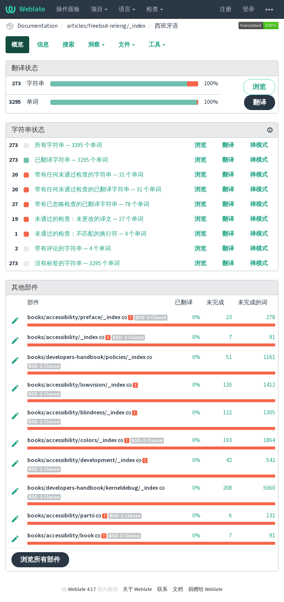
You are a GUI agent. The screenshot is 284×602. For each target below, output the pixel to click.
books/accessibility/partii (61, 516)
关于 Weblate (137, 589)
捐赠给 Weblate (205, 589)
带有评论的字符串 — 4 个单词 (73, 248)
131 (270, 516)
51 (229, 357)
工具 (157, 45)
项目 (99, 9)
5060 (269, 488)
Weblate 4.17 (82, 589)
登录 (248, 9)
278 (270, 317)
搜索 (68, 45)
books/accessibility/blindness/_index (76, 412)
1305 (269, 412)
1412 (269, 385)
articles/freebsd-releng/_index (106, 26)
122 (227, 412)
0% (196, 317)
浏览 (259, 87)
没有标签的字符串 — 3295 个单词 (77, 263)
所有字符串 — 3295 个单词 (68, 145)
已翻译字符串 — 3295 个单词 (71, 160)
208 (227, 488)
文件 (126, 45)
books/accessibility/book (60, 535)
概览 (17, 45)
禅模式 (259, 145)
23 (229, 317)
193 (227, 440)
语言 (127, 9)
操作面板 (68, 9)
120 (227, 385)
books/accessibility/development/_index (81, 460)
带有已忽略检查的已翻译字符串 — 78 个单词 (92, 204)
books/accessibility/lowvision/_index (76, 385)
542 (270, 460)
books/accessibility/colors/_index (72, 440)
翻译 (259, 102)
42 (229, 460)
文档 (178, 589)
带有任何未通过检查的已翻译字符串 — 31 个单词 (98, 189)
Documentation (37, 26)
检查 (154, 9)
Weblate (25, 9)
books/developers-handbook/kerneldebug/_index (92, 488)
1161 (269, 357)
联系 (162, 589)
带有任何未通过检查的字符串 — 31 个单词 (89, 175)
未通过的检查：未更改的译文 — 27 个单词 (89, 219)
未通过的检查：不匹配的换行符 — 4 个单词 (90, 234)
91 (272, 337)
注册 (225, 9)
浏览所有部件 (40, 559)
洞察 (96, 45)
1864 (269, 440)
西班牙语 (166, 26)
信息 (43, 45)
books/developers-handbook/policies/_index (86, 357)
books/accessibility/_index (62, 337)
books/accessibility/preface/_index (74, 317)
